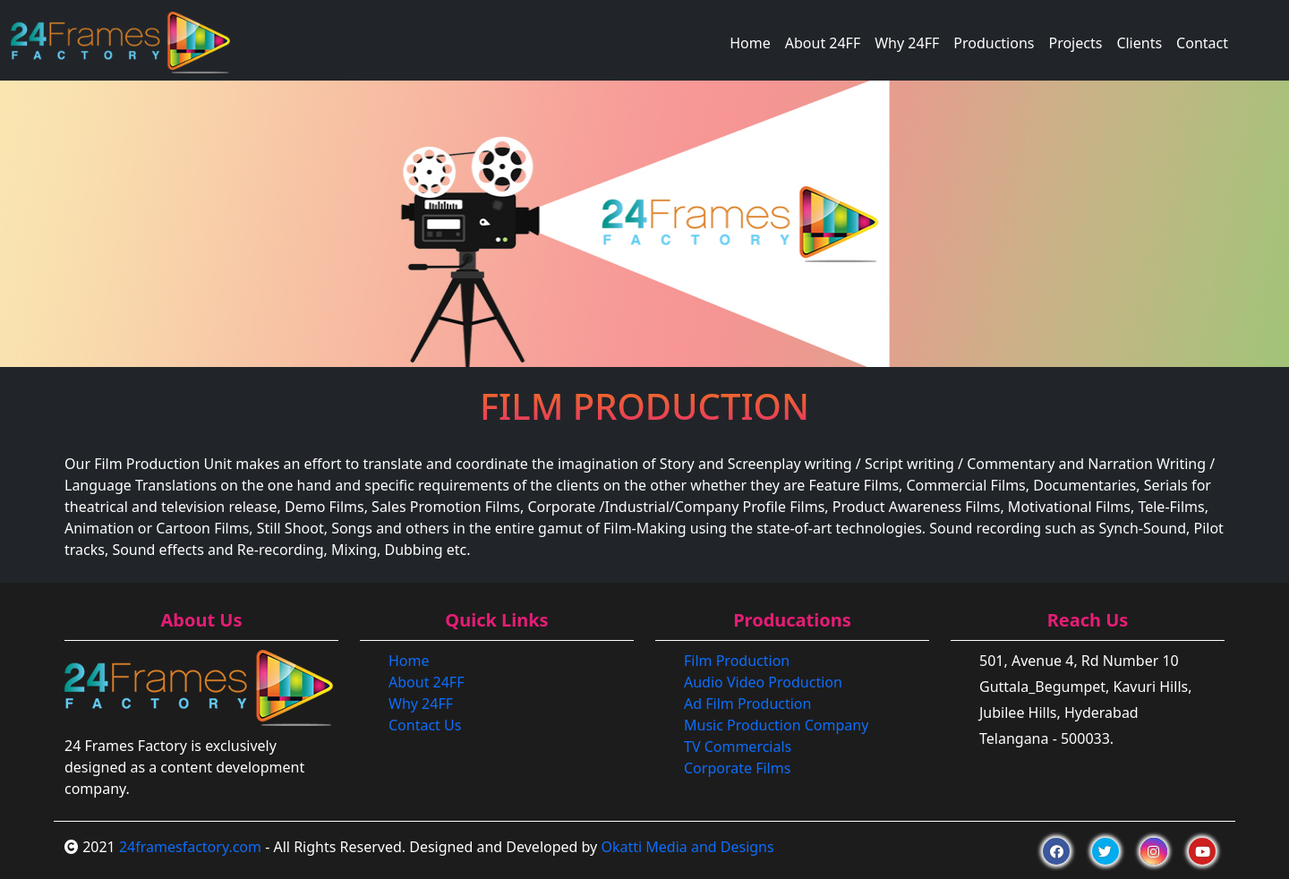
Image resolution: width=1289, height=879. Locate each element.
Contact (1202, 43)
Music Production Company (776, 725)
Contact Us (424, 725)
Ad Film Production (747, 703)
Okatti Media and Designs (687, 847)
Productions (993, 43)
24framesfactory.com (190, 847)
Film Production (737, 660)
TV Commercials (737, 746)
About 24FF (822, 43)
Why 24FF (907, 43)
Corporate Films (737, 768)
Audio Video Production (763, 682)
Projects (1075, 43)
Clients (1139, 43)
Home (750, 43)
